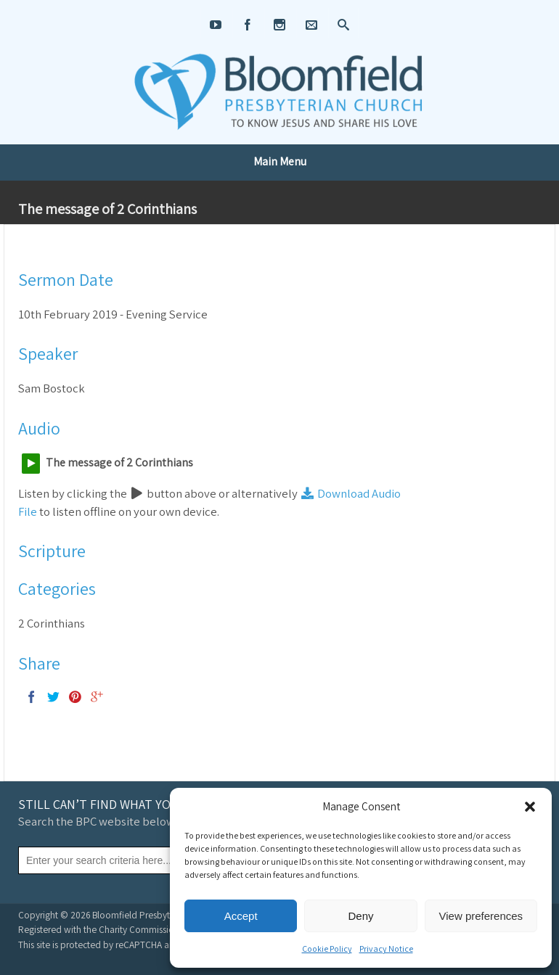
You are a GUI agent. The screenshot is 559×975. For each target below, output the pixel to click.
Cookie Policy (327, 948)
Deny (360, 916)
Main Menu (279, 161)
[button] (530, 806)
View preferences (481, 916)
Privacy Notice (386, 948)
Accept (241, 916)
